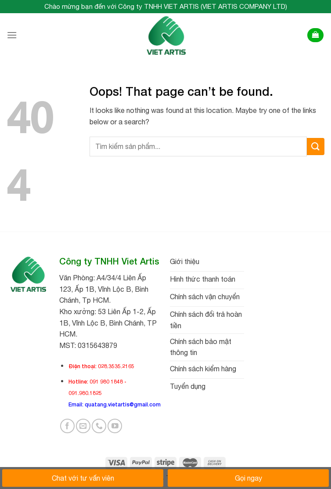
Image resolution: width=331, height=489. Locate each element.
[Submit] (315, 146)
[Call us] (99, 426)
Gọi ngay (248, 478)
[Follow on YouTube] (115, 426)
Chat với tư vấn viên (83, 478)
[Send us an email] (83, 426)
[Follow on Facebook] (67, 426)
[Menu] (12, 35)
